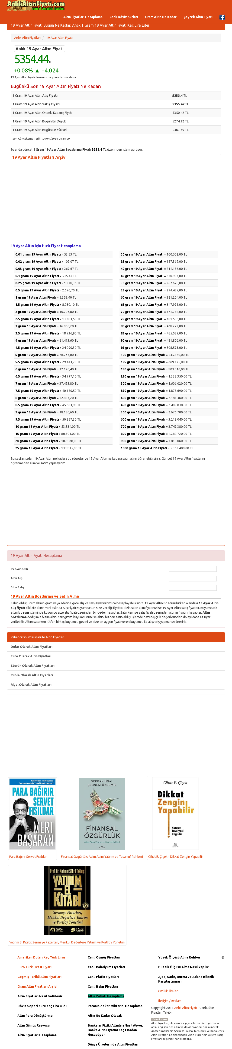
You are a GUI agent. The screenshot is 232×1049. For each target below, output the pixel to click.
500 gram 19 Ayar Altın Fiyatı (143, 412)
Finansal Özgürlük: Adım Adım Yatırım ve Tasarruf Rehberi (102, 818)
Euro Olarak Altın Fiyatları (31, 656)
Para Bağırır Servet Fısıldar (32, 818)
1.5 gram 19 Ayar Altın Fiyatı (37, 304)
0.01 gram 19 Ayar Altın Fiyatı (38, 254)
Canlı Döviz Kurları (124, 17)
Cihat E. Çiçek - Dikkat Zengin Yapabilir (175, 818)
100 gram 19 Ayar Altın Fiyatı (143, 355)
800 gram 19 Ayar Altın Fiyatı (143, 434)
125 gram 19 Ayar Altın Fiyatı (143, 362)
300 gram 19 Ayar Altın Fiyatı (143, 383)
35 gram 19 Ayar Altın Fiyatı (142, 261)
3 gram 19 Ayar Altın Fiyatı (35, 326)
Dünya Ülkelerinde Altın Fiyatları (113, 1044)
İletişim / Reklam (169, 1001)
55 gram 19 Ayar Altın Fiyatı (142, 290)
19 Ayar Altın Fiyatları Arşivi (39, 157)
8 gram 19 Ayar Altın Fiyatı (35, 398)
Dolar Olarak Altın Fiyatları (31, 647)
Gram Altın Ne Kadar (161, 17)
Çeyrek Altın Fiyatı (198, 17)
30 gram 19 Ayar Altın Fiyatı (142, 254)
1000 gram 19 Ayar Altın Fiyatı (144, 448)
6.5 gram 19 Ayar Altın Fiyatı (37, 376)
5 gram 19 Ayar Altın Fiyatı (35, 355)
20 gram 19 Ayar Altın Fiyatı (36, 441)
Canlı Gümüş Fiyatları (104, 957)
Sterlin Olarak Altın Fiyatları (33, 666)
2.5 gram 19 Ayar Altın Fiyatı (37, 319)
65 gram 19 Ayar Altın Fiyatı (142, 304)
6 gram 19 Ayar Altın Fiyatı (35, 369)
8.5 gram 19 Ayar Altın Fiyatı (37, 405)
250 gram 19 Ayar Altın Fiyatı (143, 376)
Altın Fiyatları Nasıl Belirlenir (39, 996)
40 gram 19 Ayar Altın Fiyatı (142, 269)
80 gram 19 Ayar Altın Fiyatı (142, 326)
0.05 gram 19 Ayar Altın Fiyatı (38, 269)
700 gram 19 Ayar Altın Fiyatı (143, 426)
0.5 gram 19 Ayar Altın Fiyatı (37, 290)
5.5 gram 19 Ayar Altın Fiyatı (37, 362)
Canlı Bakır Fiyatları (103, 986)
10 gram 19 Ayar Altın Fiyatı (36, 426)
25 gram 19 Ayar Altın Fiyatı (36, 448)
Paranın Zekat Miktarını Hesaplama (115, 1006)
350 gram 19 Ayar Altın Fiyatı (143, 391)
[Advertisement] (116, 202)
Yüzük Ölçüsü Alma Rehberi (179, 957)
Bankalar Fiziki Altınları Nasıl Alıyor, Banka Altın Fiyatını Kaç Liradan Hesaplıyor (115, 1030)
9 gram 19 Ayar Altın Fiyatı (35, 412)
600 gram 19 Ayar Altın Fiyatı (143, 419)
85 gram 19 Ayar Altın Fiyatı (142, 333)
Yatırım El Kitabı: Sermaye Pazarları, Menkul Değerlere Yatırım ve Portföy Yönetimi (67, 905)
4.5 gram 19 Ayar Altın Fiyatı (37, 348)
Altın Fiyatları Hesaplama (83, 17)
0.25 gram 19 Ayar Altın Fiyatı (38, 283)
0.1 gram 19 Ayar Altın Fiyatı (37, 276)
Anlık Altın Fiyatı (185, 1008)
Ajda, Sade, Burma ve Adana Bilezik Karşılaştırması (186, 979)
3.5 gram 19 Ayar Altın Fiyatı (37, 333)
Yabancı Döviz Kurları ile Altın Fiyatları (37, 637)
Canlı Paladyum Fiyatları (106, 967)
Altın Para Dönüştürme (35, 1016)
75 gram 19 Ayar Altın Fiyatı (142, 319)
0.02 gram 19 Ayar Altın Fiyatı (38, 261)
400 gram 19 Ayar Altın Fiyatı (143, 398)
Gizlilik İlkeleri (168, 991)
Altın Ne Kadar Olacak (105, 1016)
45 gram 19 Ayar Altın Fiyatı (142, 276)
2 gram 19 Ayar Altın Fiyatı (35, 312)
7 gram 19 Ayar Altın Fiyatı (35, 383)
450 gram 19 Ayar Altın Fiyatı (143, 405)
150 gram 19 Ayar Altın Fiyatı (143, 369)
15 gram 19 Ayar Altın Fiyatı (36, 434)
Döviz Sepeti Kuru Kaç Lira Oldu (42, 1006)
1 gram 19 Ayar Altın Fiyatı (35, 297)
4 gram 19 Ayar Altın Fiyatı (35, 340)
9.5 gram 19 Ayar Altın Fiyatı (37, 419)
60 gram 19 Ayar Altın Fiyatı (142, 297)
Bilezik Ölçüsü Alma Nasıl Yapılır (183, 967)
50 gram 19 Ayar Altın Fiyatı (142, 283)
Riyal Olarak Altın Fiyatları (31, 685)
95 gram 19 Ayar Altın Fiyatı (142, 348)
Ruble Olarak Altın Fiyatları (32, 675)
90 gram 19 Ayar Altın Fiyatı (142, 340)
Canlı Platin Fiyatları (103, 977)
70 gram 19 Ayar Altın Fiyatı (142, 312)
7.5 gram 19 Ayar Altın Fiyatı (37, 391)
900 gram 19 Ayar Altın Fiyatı (143, 441)
